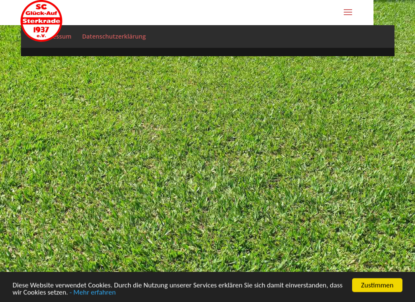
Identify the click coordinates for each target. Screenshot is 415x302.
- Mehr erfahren (93, 293)
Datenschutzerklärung (114, 36)
